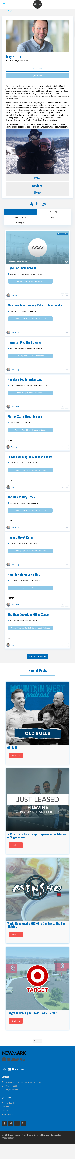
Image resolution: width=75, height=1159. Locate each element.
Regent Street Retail (20, 537)
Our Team (5, 1107)
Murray (25, 423)
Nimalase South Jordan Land (25, 379)
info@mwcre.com (11, 1090)
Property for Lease (39, 318)
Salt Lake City (33, 463)
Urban (37, 192)
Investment (37, 185)
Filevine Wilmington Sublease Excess (30, 456)
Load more (37, 1041)
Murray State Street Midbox (25, 416)
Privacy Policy (7, 1114)
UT (41, 274)
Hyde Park (35, 274)
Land (30, 281)
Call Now (37, 76)
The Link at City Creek (21, 497)
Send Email (37, 69)
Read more (16, 756)
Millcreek (29, 311)
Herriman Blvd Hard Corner (24, 342)
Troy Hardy (13, 56)
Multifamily (25, 628)
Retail (37, 178)
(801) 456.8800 (11, 1086)
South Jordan (39, 386)
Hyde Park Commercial (22, 268)
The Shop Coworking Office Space (28, 614)
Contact (5, 1111)
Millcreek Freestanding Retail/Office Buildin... (36, 305)
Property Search (8, 1103)
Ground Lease (39, 356)
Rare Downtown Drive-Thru (24, 574)
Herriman (36, 348)
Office (28, 430)
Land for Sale (38, 281)
